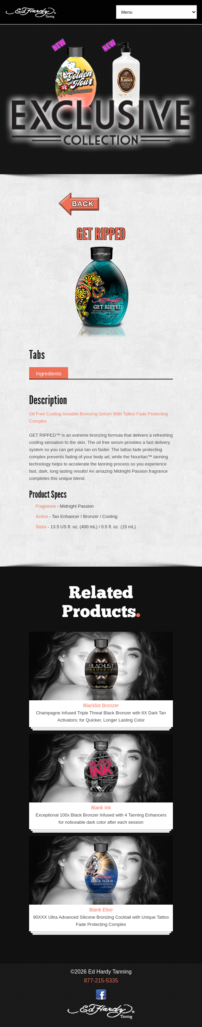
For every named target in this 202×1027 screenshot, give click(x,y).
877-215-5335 (101, 980)
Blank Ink (101, 807)
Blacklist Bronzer (101, 705)
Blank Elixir (101, 910)
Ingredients (48, 373)
